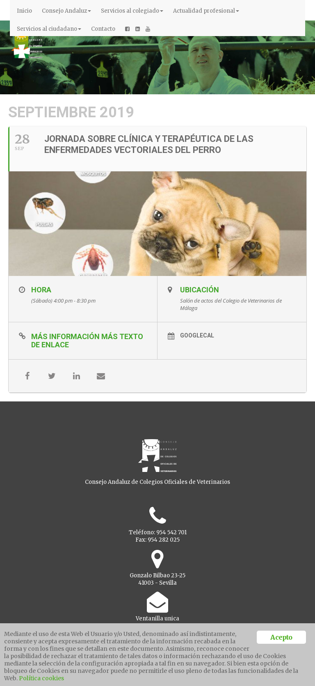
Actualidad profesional (206, 10)
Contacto (103, 28)
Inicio (24, 10)
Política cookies (41, 678)
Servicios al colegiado (132, 10)
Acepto (281, 637)
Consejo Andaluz (66, 10)
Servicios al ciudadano (49, 28)
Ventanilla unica (157, 618)
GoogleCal (197, 335)
